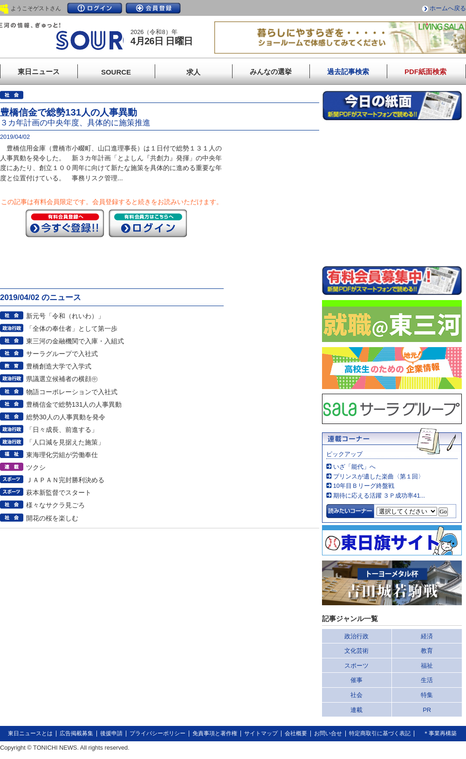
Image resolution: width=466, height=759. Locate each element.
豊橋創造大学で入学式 (58, 366)
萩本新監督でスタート (58, 492)
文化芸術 (356, 650)
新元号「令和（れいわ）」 (65, 316)
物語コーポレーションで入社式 (71, 392)
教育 (427, 650)
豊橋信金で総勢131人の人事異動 (74, 404)
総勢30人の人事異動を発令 (65, 417)
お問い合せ (328, 733)
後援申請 (111, 733)
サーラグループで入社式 (62, 353)
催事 (356, 680)
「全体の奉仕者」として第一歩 (71, 328)
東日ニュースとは (30, 733)
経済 (427, 636)
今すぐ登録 (65, 223)
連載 (356, 709)
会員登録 (153, 8)
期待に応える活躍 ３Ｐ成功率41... (379, 495)
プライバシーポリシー (157, 733)
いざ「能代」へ (354, 466)
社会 (356, 694)
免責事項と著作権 (214, 733)
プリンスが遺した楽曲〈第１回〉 (378, 476)
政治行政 (356, 636)
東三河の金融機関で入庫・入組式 (75, 341)
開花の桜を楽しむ (52, 518)
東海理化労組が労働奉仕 (62, 454)
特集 (427, 694)
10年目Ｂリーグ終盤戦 (363, 485)
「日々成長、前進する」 (62, 429)
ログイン (94, 8)
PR (427, 709)
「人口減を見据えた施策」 (65, 442)
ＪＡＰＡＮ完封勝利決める (65, 480)
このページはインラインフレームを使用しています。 (392, 193)
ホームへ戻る (448, 8)
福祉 (427, 665)
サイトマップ (261, 733)
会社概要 (296, 733)
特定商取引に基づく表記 (380, 733)
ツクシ (36, 467)
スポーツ (356, 665)
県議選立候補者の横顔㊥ (62, 379)
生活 (427, 680)
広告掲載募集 (76, 733)
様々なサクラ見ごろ (55, 505)
